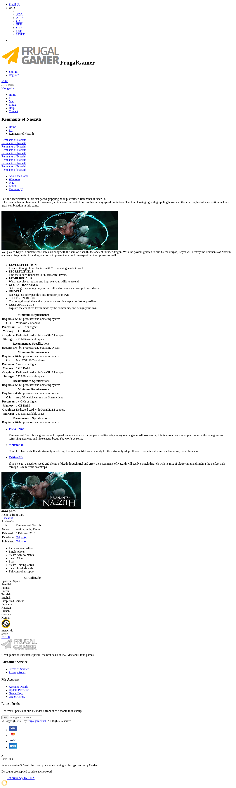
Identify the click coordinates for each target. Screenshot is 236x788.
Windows (14, 179)
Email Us (14, 4)
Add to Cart (8, 521)
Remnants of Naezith (13, 139)
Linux (12, 104)
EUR (19, 24)
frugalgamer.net (36, 721)
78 (5, 637)
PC (11, 98)
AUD (19, 17)
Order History (17, 696)
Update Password (19, 690)
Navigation (8, 88)
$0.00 (4, 81)
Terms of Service (19, 669)
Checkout (7, 518)
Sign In (13, 71)
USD (19, 31)
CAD (19, 21)
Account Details (18, 686)
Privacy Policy (17, 672)
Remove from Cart (12, 514)
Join (5, 717)
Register (14, 75)
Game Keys (16, 693)
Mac (11, 101)
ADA (19, 14)
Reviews (16, 189)
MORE (20, 34)
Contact (13, 111)
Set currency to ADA (20, 778)
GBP (19, 27)
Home (12, 94)
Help (12, 108)
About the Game (18, 176)
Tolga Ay (21, 537)
